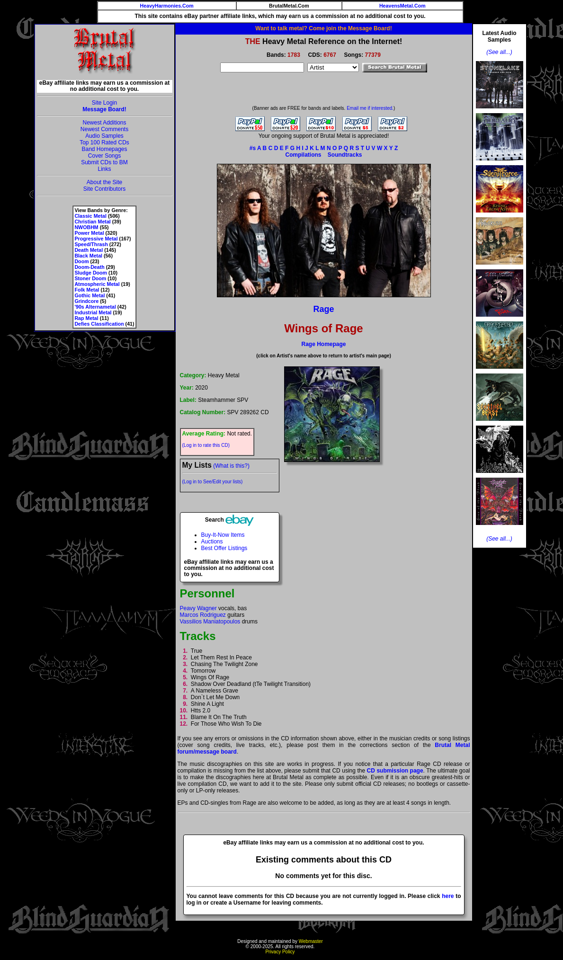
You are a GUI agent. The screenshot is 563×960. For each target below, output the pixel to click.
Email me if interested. (370, 108)
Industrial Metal (92, 312)
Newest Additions (104, 122)
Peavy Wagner (198, 608)
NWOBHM (86, 227)
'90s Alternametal (95, 307)
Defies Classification (99, 324)
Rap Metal (86, 318)
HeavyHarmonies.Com (167, 6)
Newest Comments (104, 129)
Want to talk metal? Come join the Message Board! (323, 28)
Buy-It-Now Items (223, 535)
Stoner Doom (90, 278)
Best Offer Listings (224, 548)
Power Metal (89, 233)
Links (104, 169)
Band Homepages (104, 149)
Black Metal (88, 255)
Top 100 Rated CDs (104, 142)
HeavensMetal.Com (402, 6)
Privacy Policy (280, 951)
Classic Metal (90, 216)
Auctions (212, 541)
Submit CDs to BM (104, 162)
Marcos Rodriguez (203, 615)
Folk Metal (86, 290)
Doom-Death (89, 267)
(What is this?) (231, 465)
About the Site (104, 182)
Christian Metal (92, 221)
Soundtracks (345, 154)
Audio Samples (104, 136)
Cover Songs (104, 155)
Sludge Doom (90, 273)
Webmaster (311, 941)
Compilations (303, 154)
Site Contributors (104, 189)
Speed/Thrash (90, 244)
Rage (323, 309)
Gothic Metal (89, 295)
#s (253, 148)
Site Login (104, 102)
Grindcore (86, 301)
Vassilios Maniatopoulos (210, 621)
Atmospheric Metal (96, 284)
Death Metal (88, 250)
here (448, 896)
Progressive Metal (95, 238)
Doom (81, 261)
